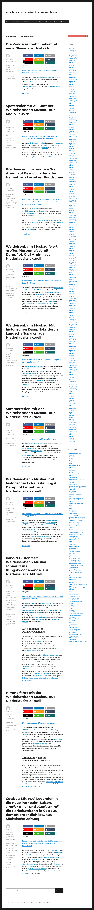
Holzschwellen (55, 86)
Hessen (71, 501)
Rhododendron (10, 618)
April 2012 (71, 295)
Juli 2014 (71, 248)
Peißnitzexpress (73, 569)
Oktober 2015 (72, 222)
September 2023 (73, 58)
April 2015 (71, 233)
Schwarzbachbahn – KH (75, 601)
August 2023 (72, 60)
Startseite (8, 21)
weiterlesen (26, 93)
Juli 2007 (71, 393)
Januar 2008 (72, 383)
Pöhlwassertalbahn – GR (75, 572)
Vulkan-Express (73, 627)
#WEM (57, 77)
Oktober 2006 (72, 409)
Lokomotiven (50, 522)
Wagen (37, 532)
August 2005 (72, 433)
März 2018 (71, 172)
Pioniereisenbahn (10, 855)
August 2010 (72, 329)
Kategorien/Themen (46, 21)
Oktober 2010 (72, 326)
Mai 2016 (71, 210)
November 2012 (73, 283)
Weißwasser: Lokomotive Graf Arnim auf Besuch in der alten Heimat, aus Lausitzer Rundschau (34, 173)
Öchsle (70, 555)
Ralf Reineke (9, 59)
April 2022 (71, 88)
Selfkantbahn (72, 607)
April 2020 (71, 129)
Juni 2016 (71, 208)
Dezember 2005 (73, 426)
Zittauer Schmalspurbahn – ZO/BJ (78, 641)
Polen (70, 574)
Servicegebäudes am (34, 157)
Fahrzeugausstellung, (53, 292)
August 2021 (72, 102)
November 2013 (73, 262)
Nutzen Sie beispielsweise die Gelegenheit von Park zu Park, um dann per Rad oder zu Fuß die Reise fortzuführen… (42, 784)
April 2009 (71, 357)
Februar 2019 (72, 153)
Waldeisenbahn (43, 77)
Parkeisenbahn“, (29, 864)
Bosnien (71, 469)
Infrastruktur (51, 145)
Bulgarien (71, 476)
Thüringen (72, 617)
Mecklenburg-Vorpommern (76, 538)
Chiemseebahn (73, 477)
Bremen (71, 472)
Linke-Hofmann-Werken (37, 868)
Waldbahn (13, 362)
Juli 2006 (71, 414)
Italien (70, 508)
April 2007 (71, 398)
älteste (7, 842)
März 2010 (71, 338)
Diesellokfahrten (36, 450)
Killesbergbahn (73, 513)
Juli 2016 (71, 207)
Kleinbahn (9, 202)
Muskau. (47, 673)
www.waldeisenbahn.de (34, 650)
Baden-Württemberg (74, 457)
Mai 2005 (71, 438)
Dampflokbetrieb (10, 512)
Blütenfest (26, 608)
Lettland (71, 529)
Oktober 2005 (72, 429)
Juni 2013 (71, 271)
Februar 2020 (72, 133)
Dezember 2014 (73, 240)
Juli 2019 (71, 145)
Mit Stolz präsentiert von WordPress (40, 903)
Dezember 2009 (73, 343)
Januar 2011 (72, 321)
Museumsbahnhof (29, 529)
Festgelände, (38, 641)
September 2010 (73, 327)
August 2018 (72, 164)
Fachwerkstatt (9, 850)
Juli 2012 (71, 290)
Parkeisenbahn (42, 304)
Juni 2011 (71, 312)
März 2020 (71, 131)
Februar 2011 (72, 319)
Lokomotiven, (55, 619)
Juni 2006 (71, 415)
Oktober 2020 (72, 119)
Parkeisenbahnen (10, 277)
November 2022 (73, 76)
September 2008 (73, 369)
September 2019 (73, 141)
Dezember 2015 (73, 219)
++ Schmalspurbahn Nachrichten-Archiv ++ (31, 12)
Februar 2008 (72, 381)
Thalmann (57, 864)
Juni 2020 (71, 126)
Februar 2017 (72, 195)
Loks (58, 529)
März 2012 (71, 296)
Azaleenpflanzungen (45, 669)
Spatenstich (59, 143)
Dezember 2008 (73, 364)
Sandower (59, 852)
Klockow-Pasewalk (74, 524)
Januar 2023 (72, 72)
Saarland (71, 591)
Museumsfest (58, 287)
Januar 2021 (72, 114)
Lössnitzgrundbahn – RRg (76, 532)
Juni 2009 (71, 353)
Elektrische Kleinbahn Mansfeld (77, 486)
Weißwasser (9, 80)
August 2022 (72, 81)
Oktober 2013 (72, 264)
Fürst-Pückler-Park (40, 676)
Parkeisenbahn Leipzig (75, 563)
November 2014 (73, 241)
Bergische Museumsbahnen (76, 462)
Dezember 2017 (73, 177)
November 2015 (73, 221)
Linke (15, 850)
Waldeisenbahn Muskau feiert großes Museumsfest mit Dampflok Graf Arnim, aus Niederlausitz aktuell (32, 252)
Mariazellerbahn (73, 536)
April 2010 (71, 336)
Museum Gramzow (74, 546)
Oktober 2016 (72, 202)
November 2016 (73, 200)
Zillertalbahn (72, 639)
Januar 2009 (72, 362)
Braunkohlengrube (54, 871)
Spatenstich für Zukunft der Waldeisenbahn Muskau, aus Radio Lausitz (30, 110)
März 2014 (71, 255)
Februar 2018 (72, 174)
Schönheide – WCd (74, 600)
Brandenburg (9, 834)
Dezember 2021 (73, 95)
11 (17, 891)
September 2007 (73, 390)
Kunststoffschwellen (30, 86)
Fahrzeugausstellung (11, 288)
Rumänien (71, 589)
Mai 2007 (71, 396)
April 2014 (71, 253)
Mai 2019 (71, 148)
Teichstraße (9, 147)
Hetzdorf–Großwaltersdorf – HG (77, 503)
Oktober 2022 (72, 77)
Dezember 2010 (73, 322)
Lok (27, 209)
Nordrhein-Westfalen (74, 551)
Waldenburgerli (73, 631)
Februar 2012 (72, 298)
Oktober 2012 (72, 284)
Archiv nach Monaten (61, 21)
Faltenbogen (9, 602)
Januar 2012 (72, 300)
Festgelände (9, 604)
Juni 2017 (71, 188)
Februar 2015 (72, 236)
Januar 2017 (72, 196)
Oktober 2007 (72, 388)
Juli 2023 (71, 62)
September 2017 (73, 183)
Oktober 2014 (72, 243)
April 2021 (71, 108)
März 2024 (71, 48)
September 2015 (73, 224)
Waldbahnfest (31, 213)
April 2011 (71, 315)
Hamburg (71, 493)
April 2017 (71, 191)
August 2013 (72, 267)
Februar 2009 (72, 360)
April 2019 (71, 150)
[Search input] (77, 36)
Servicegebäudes (10, 144)
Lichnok (30, 229)
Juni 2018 (71, 167)
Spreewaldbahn (73, 612)
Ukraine (71, 622)
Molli (70, 541)
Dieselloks (14, 848)
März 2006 (72, 421)
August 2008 (72, 371)
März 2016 (71, 214)
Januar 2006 (72, 424)
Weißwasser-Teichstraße (40, 536)
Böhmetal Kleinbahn (74, 465)
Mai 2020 (71, 127)
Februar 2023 (72, 71)
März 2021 (71, 110)
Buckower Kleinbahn (74, 474)
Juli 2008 (71, 372)
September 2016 (73, 203)
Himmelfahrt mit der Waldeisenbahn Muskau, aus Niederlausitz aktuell (30, 697)
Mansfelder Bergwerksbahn (76, 534)
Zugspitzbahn (72, 643)
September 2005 (73, 431)
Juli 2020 (71, 124)
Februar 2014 (72, 257)
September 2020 (73, 121)
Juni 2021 (71, 105)
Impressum (16, 21)
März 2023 (71, 69)
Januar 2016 (72, 217)
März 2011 (71, 317)
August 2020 (72, 122)
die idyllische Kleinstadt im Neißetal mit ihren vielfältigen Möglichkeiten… (42, 678)
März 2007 (71, 400)
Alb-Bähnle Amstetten (75, 453)
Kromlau (60, 222)
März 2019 (71, 152)
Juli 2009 (71, 352)
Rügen (70, 586)
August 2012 (72, 288)
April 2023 (71, 67)
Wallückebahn (72, 632)
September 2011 (73, 307)
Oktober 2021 (72, 98)
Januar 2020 (72, 134)
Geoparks (26, 662)
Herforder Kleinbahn (74, 500)
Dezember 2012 (73, 281)
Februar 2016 (72, 215)
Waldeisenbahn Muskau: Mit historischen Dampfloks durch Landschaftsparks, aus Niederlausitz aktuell (32, 331)
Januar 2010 (72, 341)
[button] (28, 55)
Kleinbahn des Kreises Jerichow (77, 519)
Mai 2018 (71, 169)
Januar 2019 (72, 155)
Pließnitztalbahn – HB (75, 570)
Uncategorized (73, 624)
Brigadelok (35, 859)
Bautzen (32, 82)
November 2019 (73, 138)
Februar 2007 (72, 402)
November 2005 (73, 427)
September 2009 (73, 348)
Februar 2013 (72, 277)
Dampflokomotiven (29, 373)
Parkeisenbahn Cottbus (75, 560)
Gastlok (35, 222)
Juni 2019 (71, 146)
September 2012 (73, 286)
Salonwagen (9, 857)
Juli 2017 (71, 186)
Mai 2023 (71, 65)
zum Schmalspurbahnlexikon (29, 21)
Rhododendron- (28, 669)
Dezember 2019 (73, 136)
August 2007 (72, 391)
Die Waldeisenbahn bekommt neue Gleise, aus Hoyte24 (31, 46)
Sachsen (8, 63)
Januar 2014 (72, 258)
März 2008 (71, 379)
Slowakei (71, 610)
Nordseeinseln (73, 553)
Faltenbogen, (42, 662)
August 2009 (72, 350)
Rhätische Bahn (73, 579)
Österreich (71, 557)
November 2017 (73, 179)
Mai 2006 (71, 417)
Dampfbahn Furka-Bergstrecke (77, 479)
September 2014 (73, 245)
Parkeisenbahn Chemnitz (75, 558)
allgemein (71, 455)
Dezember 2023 (73, 53)
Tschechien (72, 620)
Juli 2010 (71, 331)
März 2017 (71, 193)
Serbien (71, 608)
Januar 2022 (72, 93)
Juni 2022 (71, 84)
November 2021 (73, 96)
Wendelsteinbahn (73, 636)
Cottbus (8, 200)
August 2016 (72, 205)
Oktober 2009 (72, 346)
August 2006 (72, 412)
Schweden (71, 603)
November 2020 (73, 117)
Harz (70, 496)
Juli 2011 (71, 310)
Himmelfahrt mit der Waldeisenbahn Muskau (38, 723)
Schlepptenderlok (11, 860)
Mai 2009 (71, 355)
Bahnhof (44, 157)
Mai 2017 (71, 190)
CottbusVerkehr (31, 866)
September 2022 (73, 79)
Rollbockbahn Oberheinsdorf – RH (78, 584)
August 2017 (72, 184)
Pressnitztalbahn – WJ (75, 577)
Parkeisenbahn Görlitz (75, 562)
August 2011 (72, 308)
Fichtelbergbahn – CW (75, 488)
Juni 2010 (71, 333)
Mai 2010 (71, 334)
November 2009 (73, 345)
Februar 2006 (72, 422)
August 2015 (72, 226)
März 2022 (71, 89)
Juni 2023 (71, 64)
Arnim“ (30, 304)
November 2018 (73, 158)
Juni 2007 (71, 395)
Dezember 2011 (73, 302)
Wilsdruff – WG (73, 638)
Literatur (71, 531)
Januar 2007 (72, 403)
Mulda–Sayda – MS (74, 544)
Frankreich (72, 489)
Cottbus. (33, 855)
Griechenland (72, 491)
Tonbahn (45, 147)
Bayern (71, 458)
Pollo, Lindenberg (73, 576)
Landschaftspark (28, 666)
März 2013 (71, 276)
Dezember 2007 (73, 384)
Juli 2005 (71, 434)
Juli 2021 (71, 103)
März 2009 (72, 359)
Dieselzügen (56, 730)
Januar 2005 (72, 441)
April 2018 (71, 171)
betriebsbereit (13, 198)
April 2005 (71, 440)
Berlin (70, 463)
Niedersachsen (73, 550)
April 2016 (71, 212)
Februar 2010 (72, 340)
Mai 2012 (71, 293)
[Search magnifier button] (86, 36)
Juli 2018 (71, 165)
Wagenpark (9, 864)
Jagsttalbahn (72, 510)
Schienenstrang (55, 82)
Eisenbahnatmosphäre (39, 744)
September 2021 (73, 100)
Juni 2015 (71, 229)
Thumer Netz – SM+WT (75, 615)
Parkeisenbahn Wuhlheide (76, 565)
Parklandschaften (10, 614)
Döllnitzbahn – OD (74, 484)
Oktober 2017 (72, 181)
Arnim (35, 209)
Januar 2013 (72, 279)
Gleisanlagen (42, 150)
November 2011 (73, 303)
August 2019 (72, 143)
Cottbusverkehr (10, 847)
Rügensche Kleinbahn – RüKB (77, 588)
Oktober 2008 (72, 367)
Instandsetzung (28, 150)
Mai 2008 (71, 376)
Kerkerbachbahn (73, 512)
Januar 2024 (72, 52)
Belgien (71, 460)
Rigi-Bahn (71, 582)
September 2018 (73, 162)
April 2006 (71, 419)
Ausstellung (41, 619)
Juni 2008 (71, 374)
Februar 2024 (72, 50)
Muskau (51, 77)
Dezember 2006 (73, 405)
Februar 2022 (72, 91)
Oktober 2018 (72, 160)
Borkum (71, 467)
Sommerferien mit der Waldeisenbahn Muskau (39, 439)
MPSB (70, 543)
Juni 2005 (71, 436)
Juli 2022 (71, 83)
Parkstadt (37, 673)
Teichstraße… (53, 157)
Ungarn (71, 626)
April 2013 (71, 274)
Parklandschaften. (55, 610)
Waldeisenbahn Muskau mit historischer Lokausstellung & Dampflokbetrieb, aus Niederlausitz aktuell (31, 485)
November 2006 (73, 407)
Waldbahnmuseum (29, 385)
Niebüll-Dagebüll (73, 548)
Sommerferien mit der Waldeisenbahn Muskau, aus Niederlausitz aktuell (30, 413)
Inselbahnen (72, 507)
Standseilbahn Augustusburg (76, 613)
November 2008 (73, 365)
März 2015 (71, 234)
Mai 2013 (71, 272)
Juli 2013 (71, 269)
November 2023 (73, 55)
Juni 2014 (71, 250)
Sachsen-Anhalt (73, 594)
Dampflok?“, (55, 850)
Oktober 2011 (72, 305)
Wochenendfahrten (29, 448)
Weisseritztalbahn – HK (75, 634)
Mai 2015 (71, 231)
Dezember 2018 (73, 157)
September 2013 (73, 265)
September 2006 (73, 410)
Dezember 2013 (73, 260)
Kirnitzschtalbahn (73, 515)
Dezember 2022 (73, 74)
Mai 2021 (71, 107)
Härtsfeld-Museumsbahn (75, 494)
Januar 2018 (72, 176)
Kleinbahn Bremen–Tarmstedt (77, 517)
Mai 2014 (71, 252)
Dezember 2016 (73, 198)
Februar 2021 (72, 112)
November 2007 (73, 386)
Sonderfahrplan (36, 612)
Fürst (14, 604)
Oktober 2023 (72, 57)
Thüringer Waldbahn (74, 619)
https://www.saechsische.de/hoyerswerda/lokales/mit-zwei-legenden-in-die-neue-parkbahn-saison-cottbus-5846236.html (42, 843)
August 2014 (72, 246)
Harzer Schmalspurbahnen (76, 498)
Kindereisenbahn (42, 294)
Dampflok (52, 301)
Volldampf (29, 603)
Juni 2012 (71, 291)
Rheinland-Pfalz (73, 581)
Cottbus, (51, 304)
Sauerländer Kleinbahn (75, 596)
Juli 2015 (71, 227)
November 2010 (73, 324)
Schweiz (71, 605)
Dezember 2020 (73, 115)
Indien (70, 505)
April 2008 (71, 377)
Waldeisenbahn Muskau (75, 629)
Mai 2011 (71, 314)
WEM (14, 80)
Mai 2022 (71, 86)
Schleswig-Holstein (74, 598)
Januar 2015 (72, 238)
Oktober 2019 (72, 139)
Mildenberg (72, 539)
